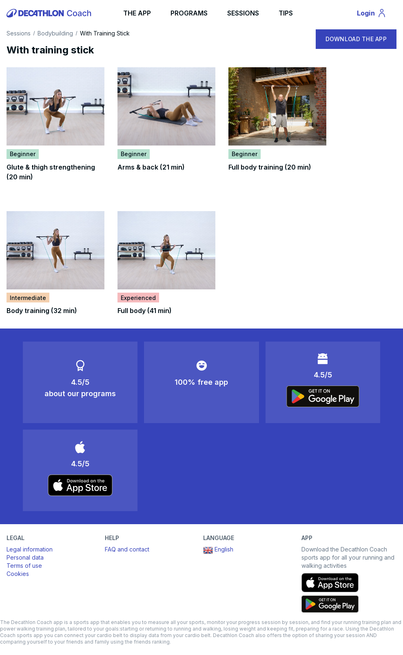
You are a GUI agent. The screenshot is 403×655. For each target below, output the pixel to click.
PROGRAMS (189, 13)
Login (375, 14)
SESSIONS (243, 13)
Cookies (18, 573)
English (218, 550)
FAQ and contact (127, 549)
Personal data (25, 557)
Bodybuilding (55, 33)
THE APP (137, 13)
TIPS (286, 13)
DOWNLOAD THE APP (356, 38)
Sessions (19, 33)
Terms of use (24, 565)
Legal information (30, 549)
